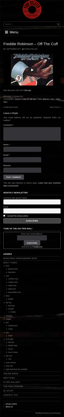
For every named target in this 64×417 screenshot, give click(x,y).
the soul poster (13, 386)
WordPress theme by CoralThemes (48, 413)
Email (6, 155)
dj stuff (8, 391)
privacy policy (11, 404)
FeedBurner (38, 247)
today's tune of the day (25, 99)
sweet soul (12, 285)
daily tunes (10, 263)
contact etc (10, 395)
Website (7, 165)
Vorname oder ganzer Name (15, 198)
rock (9, 359)
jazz (7, 322)
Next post (54, 107)
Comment (8, 125)
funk (7, 266)
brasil (10, 336)
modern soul (13, 282)
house (10, 349)
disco (8, 296)
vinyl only (9, 366)
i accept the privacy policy (17, 216)
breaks (46, 99)
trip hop (11, 342)
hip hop (8, 303)
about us (9, 407)
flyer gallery (11, 382)
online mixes (10, 374)
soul (52, 99)
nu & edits (9, 339)
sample (11, 309)
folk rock (9, 356)
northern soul (13, 279)
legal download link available (16, 369)
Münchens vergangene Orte (20, 258)
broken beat (12, 346)
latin (7, 333)
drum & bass (13, 352)
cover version (11, 363)
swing (10, 329)
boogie (10, 299)
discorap (11, 306)
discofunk (11, 272)
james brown (13, 269)
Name (6, 145)
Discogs (27, 90)
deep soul (12, 289)
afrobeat (9, 316)
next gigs (9, 378)
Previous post (11, 107)
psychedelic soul (14, 292)
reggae (8, 319)
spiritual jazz (13, 326)
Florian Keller (30, 49)
